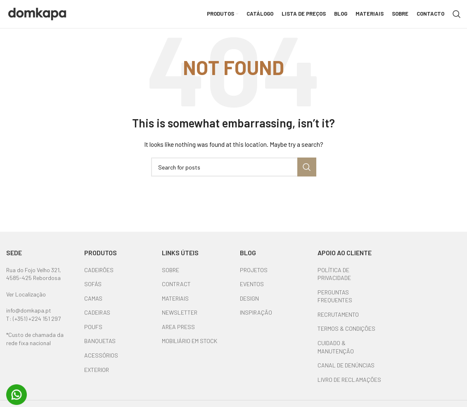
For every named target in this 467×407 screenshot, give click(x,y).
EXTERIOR (96, 374)
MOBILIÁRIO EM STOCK (189, 346)
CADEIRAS (97, 317)
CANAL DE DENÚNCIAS (346, 370)
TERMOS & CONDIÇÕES (346, 333)
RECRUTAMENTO (338, 319)
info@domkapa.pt (28, 315)
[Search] (456, 16)
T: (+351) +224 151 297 (33, 323)
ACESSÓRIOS (101, 360)
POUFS (93, 331)
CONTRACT (176, 288)
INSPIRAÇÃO (256, 317)
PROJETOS (254, 274)
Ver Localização (26, 299)
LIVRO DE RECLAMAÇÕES (349, 384)
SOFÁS (93, 288)
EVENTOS (252, 288)
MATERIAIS (175, 303)
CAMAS (93, 303)
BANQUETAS (100, 346)
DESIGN (249, 303)
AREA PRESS (178, 331)
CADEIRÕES (99, 274)
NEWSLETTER (179, 317)
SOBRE (170, 274)
